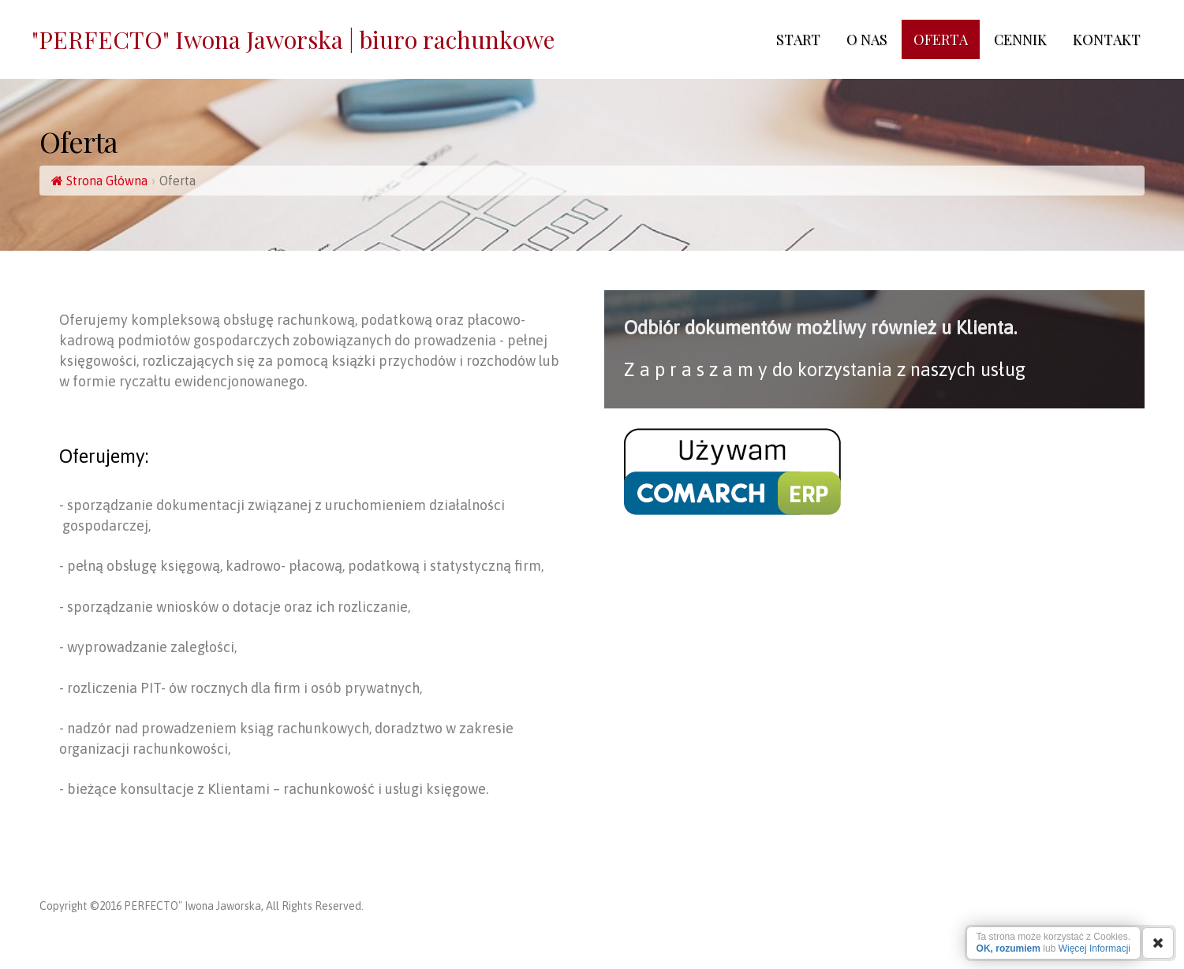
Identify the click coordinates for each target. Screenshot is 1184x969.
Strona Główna (99, 180)
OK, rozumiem (1008, 948)
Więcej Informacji (1094, 948)
